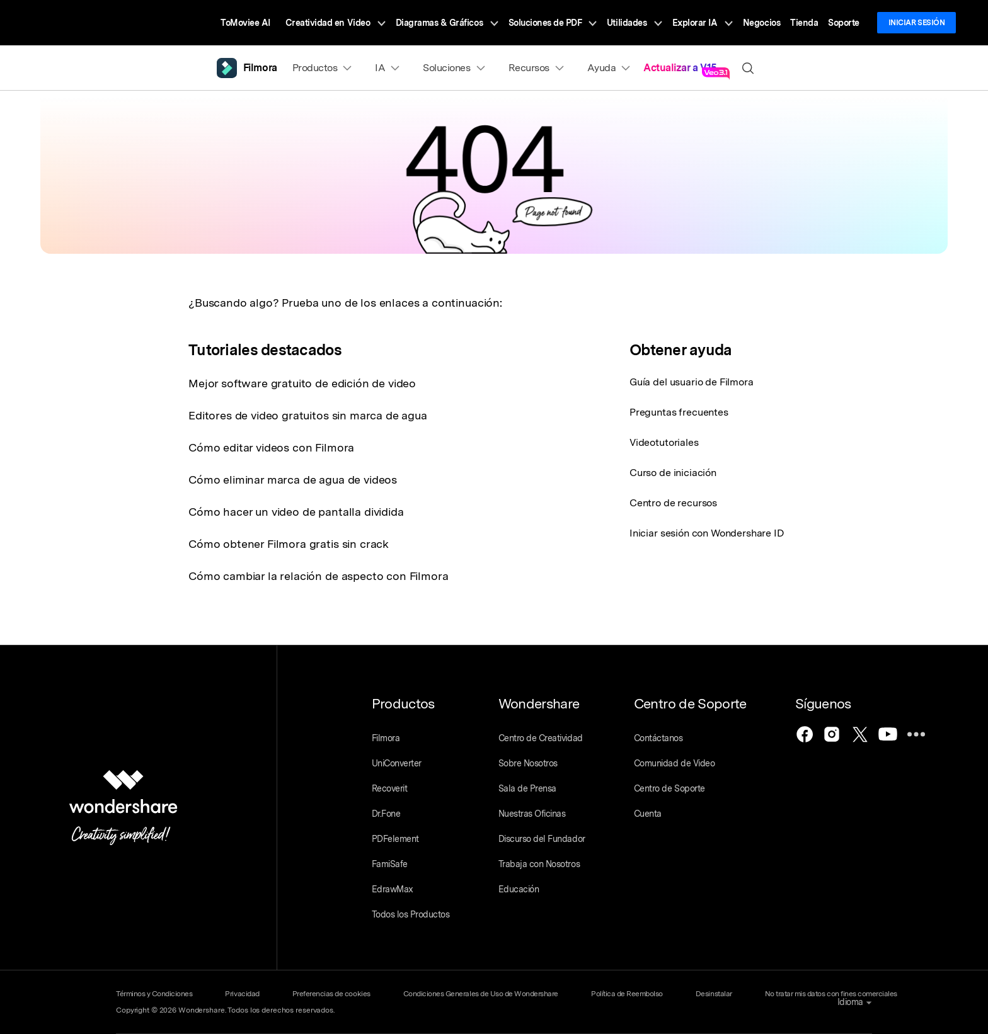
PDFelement (395, 839)
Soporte (843, 23)
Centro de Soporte (669, 788)
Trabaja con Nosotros (539, 864)
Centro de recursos (673, 503)
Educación (518, 889)
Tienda (804, 23)
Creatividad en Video (335, 23)
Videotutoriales (664, 442)
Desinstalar (714, 993)
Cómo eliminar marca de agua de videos (292, 479)
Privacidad (242, 993)
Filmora (386, 738)
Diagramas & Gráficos (447, 23)
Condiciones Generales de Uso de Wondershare (480, 993)
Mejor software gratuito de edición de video (302, 383)
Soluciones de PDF (552, 23)
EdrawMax (392, 889)
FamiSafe (390, 864)
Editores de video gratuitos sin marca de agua (307, 415)
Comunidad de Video (674, 763)
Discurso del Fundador (541, 839)
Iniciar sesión (916, 22)
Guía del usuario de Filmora (691, 382)
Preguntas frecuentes (678, 412)
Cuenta (648, 814)
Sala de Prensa (527, 788)
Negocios (761, 23)
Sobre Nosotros (528, 763)
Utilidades (634, 23)
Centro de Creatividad (540, 738)
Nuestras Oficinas (532, 814)
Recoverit (390, 788)
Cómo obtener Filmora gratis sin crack (288, 543)
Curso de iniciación (672, 473)
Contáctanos (658, 738)
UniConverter (397, 763)
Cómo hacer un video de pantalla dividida (296, 511)
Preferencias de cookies (331, 993)
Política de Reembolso (627, 993)
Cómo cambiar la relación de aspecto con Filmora (318, 575)
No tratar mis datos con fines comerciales (831, 993)
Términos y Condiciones (154, 993)
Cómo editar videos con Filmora (271, 447)
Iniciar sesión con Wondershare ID (706, 533)
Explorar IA (702, 23)
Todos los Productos (411, 914)
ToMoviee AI (245, 23)
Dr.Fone (386, 814)
